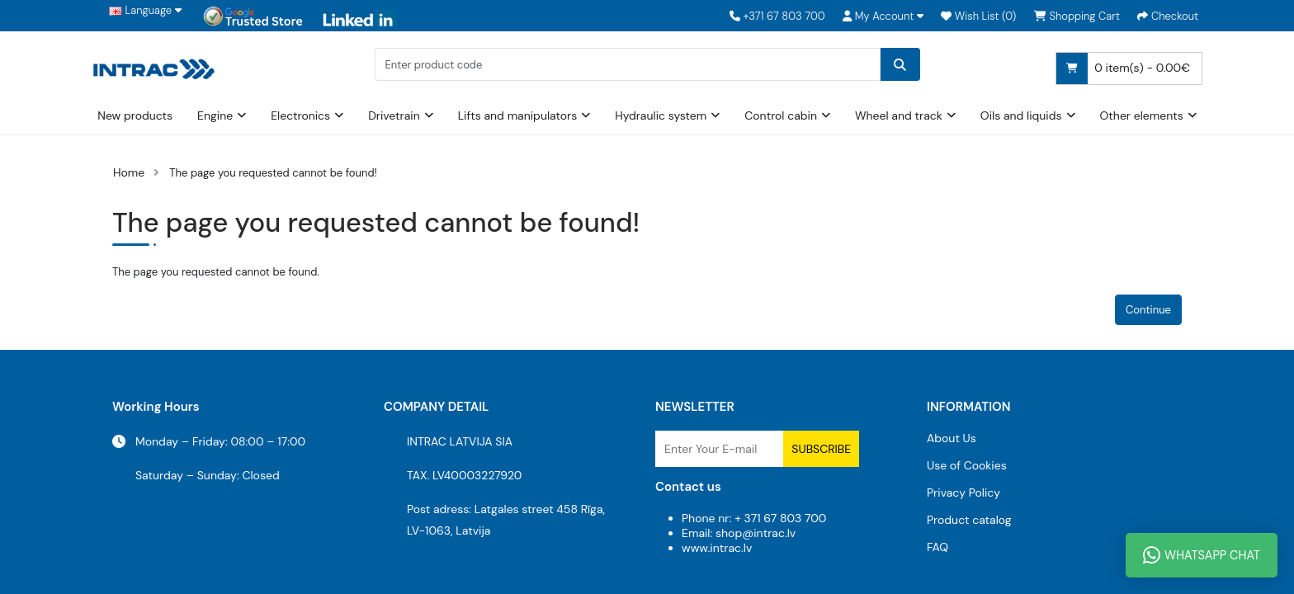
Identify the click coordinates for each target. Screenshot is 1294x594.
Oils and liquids (1021, 115)
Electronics (300, 115)
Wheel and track (898, 115)
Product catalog (969, 519)
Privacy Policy (963, 492)
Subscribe (821, 448)
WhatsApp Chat (1201, 555)
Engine (215, 115)
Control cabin (780, 115)
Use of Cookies (967, 465)
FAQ (937, 547)
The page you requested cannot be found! (273, 173)
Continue (1148, 310)
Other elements (1141, 115)
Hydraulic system (660, 115)
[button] (883, 16)
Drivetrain (394, 115)
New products (134, 115)
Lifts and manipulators (518, 115)
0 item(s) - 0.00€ (1123, 68)
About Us (951, 438)
